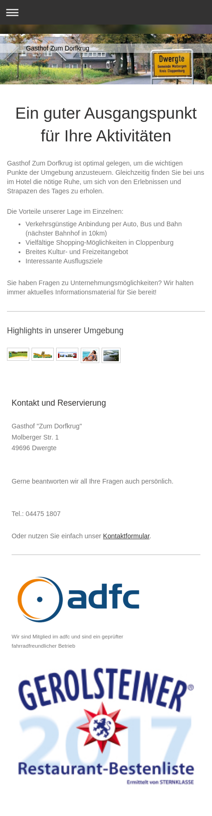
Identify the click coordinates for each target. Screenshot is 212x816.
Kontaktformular (126, 536)
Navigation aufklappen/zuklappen (106, 12)
